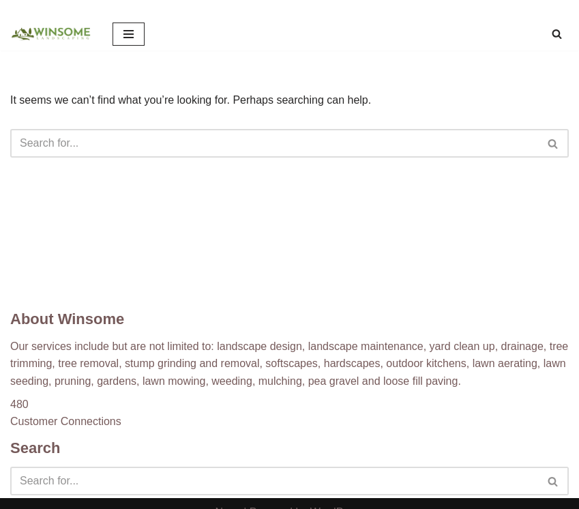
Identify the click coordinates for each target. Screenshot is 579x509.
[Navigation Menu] (129, 34)
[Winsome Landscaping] (51, 34)
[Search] (557, 34)
